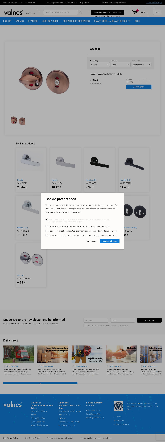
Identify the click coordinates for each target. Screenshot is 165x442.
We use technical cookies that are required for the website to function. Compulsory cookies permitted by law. (80, 220)
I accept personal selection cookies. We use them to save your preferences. (82, 235)
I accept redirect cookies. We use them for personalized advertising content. (83, 231)
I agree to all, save (109, 241)
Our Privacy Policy (58, 212)
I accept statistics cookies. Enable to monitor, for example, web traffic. (80, 226)
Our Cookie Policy (73, 212)
